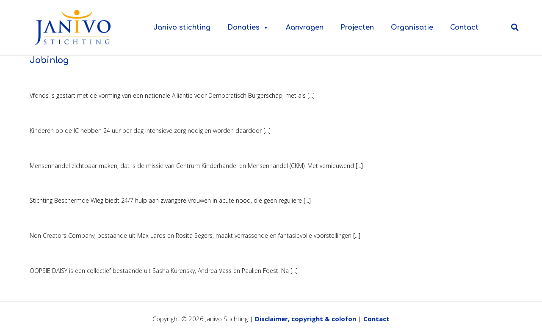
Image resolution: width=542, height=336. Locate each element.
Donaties (248, 27)
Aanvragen (305, 27)
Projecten (357, 27)
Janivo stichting (181, 27)
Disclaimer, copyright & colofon (305, 318)
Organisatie (412, 27)
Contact (464, 27)
